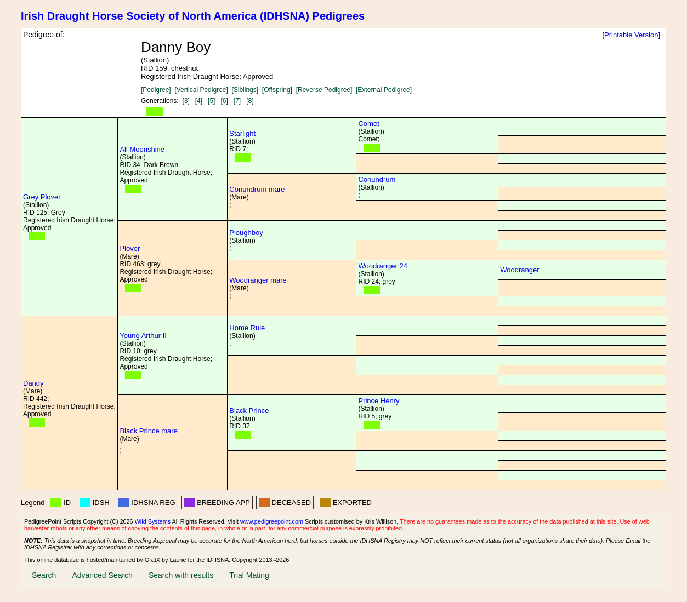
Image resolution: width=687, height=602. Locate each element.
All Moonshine (142, 149)
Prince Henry (378, 401)
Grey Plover (42, 197)
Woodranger (519, 270)
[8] (249, 101)
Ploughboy (246, 232)
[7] (237, 101)
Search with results (181, 575)
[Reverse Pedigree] (324, 90)
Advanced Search (102, 575)
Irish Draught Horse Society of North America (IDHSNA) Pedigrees (193, 16)
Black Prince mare (148, 431)
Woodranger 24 (382, 266)
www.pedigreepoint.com (271, 521)
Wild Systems (153, 521)
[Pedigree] (156, 90)
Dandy (33, 383)
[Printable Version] (631, 35)
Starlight (242, 133)
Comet (368, 123)
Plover (130, 248)
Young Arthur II (143, 335)
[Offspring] (277, 90)
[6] (224, 101)
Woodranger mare (258, 280)
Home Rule (247, 328)
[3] (185, 101)
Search (44, 575)
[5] (211, 101)
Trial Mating (249, 575)
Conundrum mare (257, 189)
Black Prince (249, 410)
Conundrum (376, 179)
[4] (198, 101)
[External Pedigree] (384, 90)
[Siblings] (244, 90)
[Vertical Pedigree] (201, 90)
